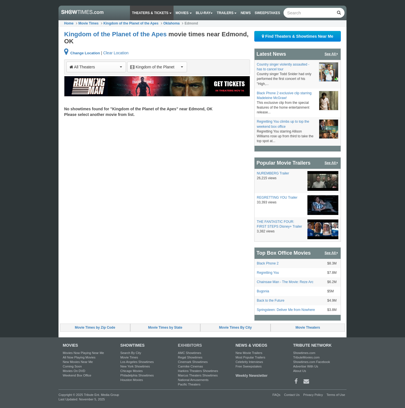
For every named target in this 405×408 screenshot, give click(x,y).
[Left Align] (338, 12)
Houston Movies (131, 380)
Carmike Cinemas (190, 366)
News (246, 13)
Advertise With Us (305, 366)
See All (332, 54)
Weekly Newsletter (251, 375)
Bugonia (263, 291)
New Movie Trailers (248, 353)
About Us (299, 371)
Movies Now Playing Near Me (83, 353)
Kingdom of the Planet (156, 67)
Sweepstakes (267, 13)
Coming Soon (72, 366)
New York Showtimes (135, 366)
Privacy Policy (313, 394)
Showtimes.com (304, 353)
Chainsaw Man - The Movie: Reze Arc (285, 282)
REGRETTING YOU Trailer (277, 197)
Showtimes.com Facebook (311, 362)
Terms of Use (336, 394)
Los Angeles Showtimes (137, 362)
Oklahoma (171, 23)
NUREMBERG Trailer (273, 173)
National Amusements (193, 380)
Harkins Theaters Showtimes (198, 371)
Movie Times (88, 23)
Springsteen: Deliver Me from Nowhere (286, 310)
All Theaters (95, 67)
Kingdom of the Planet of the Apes (131, 23)
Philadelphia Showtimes (137, 375)
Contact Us (292, 394)
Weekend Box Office (77, 375)
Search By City (130, 353)
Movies (184, 13)
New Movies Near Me (78, 362)
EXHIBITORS (190, 345)
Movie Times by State (165, 327)
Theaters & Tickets (152, 13)
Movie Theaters (308, 327)
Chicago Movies (131, 371)
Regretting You (268, 273)
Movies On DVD (74, 371)
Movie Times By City (235, 327)
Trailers (227, 13)
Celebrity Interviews (249, 362)
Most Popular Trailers (250, 357)
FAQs (276, 394)
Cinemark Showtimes (193, 362)
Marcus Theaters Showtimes (198, 375)
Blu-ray (204, 13)
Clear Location (116, 53)
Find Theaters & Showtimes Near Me (297, 36)
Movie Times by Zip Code (95, 327)
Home (68, 23)
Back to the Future (270, 300)
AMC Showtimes (189, 353)
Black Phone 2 (267, 263)
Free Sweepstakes (248, 366)
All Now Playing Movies (79, 357)
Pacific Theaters (189, 384)
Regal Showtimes (190, 357)
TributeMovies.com (306, 357)
